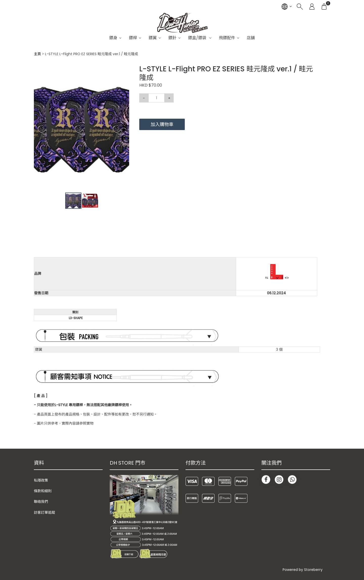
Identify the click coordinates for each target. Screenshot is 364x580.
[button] (125, 69)
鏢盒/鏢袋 (197, 38)
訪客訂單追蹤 (44, 512)
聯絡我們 (41, 501)
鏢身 (113, 38)
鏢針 (172, 38)
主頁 (37, 53)
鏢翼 (153, 38)
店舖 (251, 38)
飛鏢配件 (227, 38)
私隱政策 (41, 480)
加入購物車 (162, 124)
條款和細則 (43, 490)
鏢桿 (133, 38)
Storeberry (313, 569)
